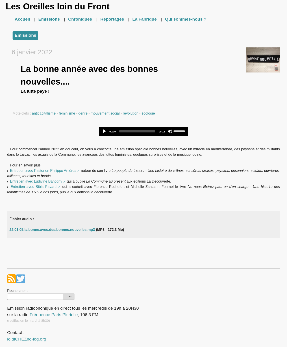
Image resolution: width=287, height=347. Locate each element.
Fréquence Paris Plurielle (54, 314)
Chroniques (80, 19)
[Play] (104, 131)
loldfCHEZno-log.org (26, 339)
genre (82, 113)
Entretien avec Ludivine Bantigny (36, 181)
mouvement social (105, 113)
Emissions (49, 19)
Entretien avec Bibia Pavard (34, 187)
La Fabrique (144, 19)
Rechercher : (17, 291)
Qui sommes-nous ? (185, 19)
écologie (148, 113)
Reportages (112, 19)
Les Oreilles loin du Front (58, 6)
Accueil (22, 19)
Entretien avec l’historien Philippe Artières (43, 170)
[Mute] (170, 131)
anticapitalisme (44, 113)
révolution (130, 113)
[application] (143, 131)
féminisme (67, 113)
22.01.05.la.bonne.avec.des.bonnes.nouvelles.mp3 (52, 230)
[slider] (137, 131)
